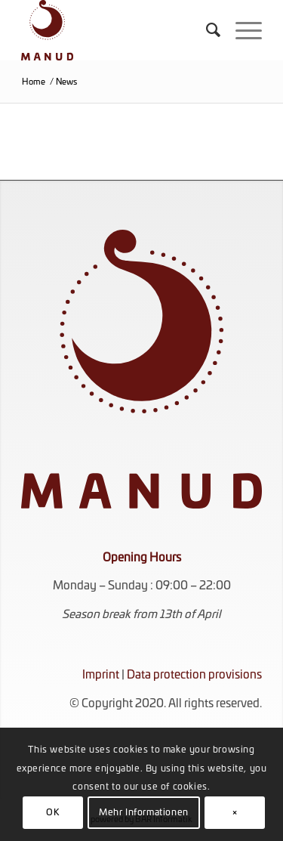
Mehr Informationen (144, 812)
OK (52, 812)
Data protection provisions (194, 675)
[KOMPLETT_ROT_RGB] (117, 30)
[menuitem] (205, 30)
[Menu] (241, 30)
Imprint (100, 675)
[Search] (205, 30)
